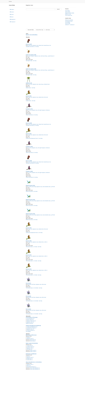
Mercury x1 (29, 365)
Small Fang (30, 45)
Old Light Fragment (41, 110)
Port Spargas (28, 331)
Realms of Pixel (68, 14)
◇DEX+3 (45, 256)
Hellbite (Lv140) (29, 83)
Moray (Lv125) (28, 240)
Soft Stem (33, 284)
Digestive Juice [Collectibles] (31, 34)
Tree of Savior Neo (68, 15)
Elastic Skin (41, 45)
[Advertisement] (45, 19)
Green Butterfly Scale (46, 186)
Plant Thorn (30, 84)
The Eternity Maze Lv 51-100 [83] (32, 313)
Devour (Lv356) (29, 160)
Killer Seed (44, 284)
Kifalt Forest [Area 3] (30, 191)
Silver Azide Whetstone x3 (35, 369)
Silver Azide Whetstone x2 (35, 367)
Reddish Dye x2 (30, 358)
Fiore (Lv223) (28, 309)
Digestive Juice (35, 45)
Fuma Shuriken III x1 (30, 318)
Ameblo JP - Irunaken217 (69, 24)
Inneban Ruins (28, 100)
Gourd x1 (28, 356)
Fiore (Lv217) (28, 283)
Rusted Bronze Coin (47, 45)
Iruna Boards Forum (69, 21)
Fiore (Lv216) (28, 296)
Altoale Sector (28, 87)
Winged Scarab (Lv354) (30, 213)
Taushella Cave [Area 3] (30, 163)
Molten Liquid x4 (33, 350)
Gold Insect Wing (44, 70)
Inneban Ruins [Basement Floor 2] (32, 138)
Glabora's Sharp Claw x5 (31, 320)
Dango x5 (28, 337)
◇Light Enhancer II (50, 70)
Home (10, 1)
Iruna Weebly (67, 22)
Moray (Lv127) (28, 254)
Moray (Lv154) (28, 227)
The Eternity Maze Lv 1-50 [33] (31, 260)
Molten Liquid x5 (33, 351)
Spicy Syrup (41, 84)
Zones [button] (12, 14)
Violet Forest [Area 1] (30, 114)
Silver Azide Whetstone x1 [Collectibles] (34, 362)
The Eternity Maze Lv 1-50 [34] (31, 274)
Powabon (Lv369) (29, 171)
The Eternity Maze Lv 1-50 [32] (31, 246)
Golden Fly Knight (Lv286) (31, 68)
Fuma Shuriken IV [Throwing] (31, 317)
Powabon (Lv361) (29, 108)
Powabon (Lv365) (29, 146)
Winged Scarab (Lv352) (30, 199)
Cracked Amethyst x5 (31, 330)
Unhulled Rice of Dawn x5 (31, 327)
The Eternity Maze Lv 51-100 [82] (32, 300)
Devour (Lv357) (29, 44)
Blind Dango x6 (33, 339)
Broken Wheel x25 (30, 319)
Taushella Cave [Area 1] (30, 46)
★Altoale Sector (47, 84)
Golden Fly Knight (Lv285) (31, 54)
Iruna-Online (12, 5)
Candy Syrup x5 (30, 345)
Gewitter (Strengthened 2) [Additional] (33, 325)
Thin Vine (30, 110)
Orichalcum (48, 110)
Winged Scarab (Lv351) (30, 185)
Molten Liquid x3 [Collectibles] (32, 343)
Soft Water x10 (29, 349)
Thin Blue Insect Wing (32, 186)
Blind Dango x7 (33, 340)
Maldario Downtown (29, 323)
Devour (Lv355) (29, 123)
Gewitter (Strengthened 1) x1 (32, 326)
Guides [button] (12, 9)
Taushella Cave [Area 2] (30, 125)
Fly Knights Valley (29, 60)
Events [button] (12, 11)
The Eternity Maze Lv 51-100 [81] (32, 287)
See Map (37, 46)
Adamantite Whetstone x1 (31, 366)
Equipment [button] (12, 19)
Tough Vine (30, 97)
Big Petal (29, 284)
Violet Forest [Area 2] (30, 152)
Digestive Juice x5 (30, 338)
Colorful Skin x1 (30, 359)
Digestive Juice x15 (30, 322)
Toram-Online (67, 11)
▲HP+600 (53, 186)
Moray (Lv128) (28, 269)
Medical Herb (41, 97)
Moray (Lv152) (28, 133)
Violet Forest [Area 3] (30, 177)
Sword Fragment (31, 70)
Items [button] (12, 16)
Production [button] (12, 21)
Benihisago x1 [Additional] (31, 353)
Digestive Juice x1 (30, 347)
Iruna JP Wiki (67, 23)
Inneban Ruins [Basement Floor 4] (32, 232)
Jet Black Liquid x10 (30, 346)
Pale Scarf (46, 97)
